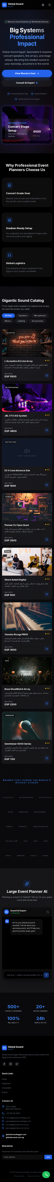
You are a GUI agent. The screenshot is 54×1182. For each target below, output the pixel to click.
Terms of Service (33, 1176)
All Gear (8, 315)
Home (4, 1079)
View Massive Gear (27, 73)
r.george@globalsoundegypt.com (18, 1121)
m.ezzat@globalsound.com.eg (16, 1125)
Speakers (23, 315)
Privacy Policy (19, 1176)
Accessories (37, 321)
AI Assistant (6, 1088)
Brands (5, 1092)
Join (48, 1157)
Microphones (40, 315)
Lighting (21, 321)
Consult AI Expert (27, 82)
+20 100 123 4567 (13, 1113)
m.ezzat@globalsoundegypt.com (17, 1118)
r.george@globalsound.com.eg (17, 1128)
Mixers (8, 321)
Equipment (6, 1083)
